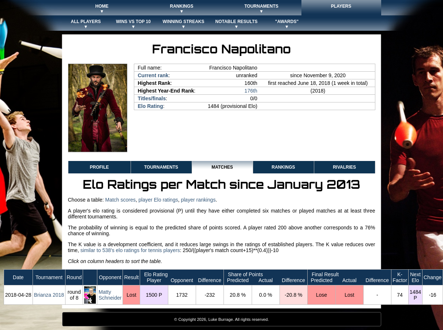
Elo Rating (150, 106)
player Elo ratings (158, 200)
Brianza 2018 (49, 295)
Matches (222, 167)
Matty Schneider (109, 295)
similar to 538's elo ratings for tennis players (130, 250)
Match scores (120, 200)
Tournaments (161, 167)
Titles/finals (152, 98)
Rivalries (344, 167)
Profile (99, 167)
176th (250, 91)
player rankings (198, 200)
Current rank (153, 75)
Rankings (283, 167)
